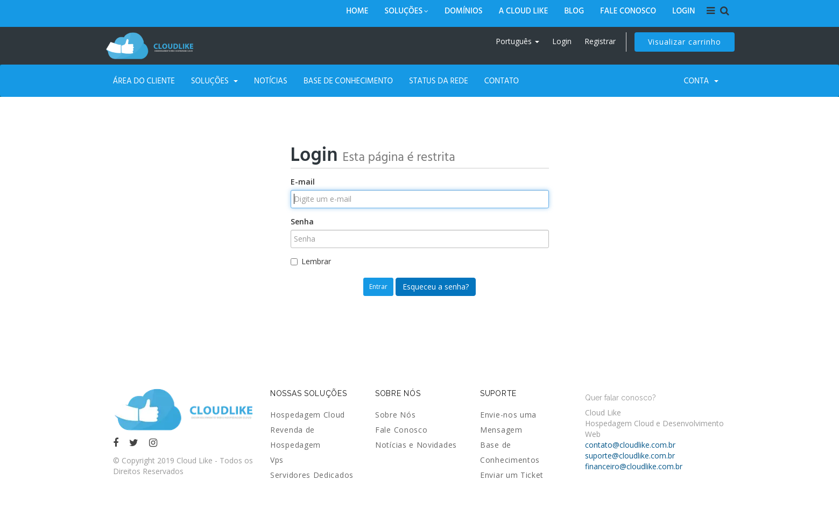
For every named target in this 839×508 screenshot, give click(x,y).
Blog (574, 10)
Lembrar (311, 261)
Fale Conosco (628, 10)
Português (517, 41)
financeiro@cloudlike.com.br (633, 466)
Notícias (270, 80)
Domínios (463, 10)
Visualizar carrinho (684, 42)
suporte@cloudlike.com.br (630, 455)
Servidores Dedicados (312, 475)
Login (683, 10)
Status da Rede (438, 80)
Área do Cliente (144, 80)
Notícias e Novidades (416, 445)
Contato (501, 80)
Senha (302, 221)
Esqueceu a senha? (436, 286)
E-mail (303, 182)
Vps (277, 460)
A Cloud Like (523, 10)
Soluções (406, 10)
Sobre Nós (395, 415)
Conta (701, 80)
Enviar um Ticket (512, 475)
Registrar (600, 41)
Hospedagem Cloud (307, 415)
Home (357, 10)
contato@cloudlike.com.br (630, 445)
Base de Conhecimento (348, 80)
